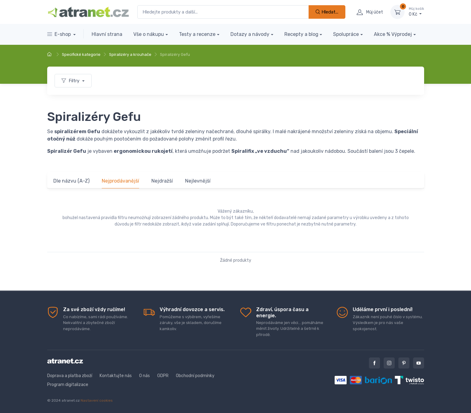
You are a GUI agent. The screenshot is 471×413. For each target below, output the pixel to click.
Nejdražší (162, 181)
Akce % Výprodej (393, 34)
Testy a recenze (197, 34)
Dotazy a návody (249, 34)
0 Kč (416, 11)
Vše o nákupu (148, 34)
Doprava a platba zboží (69, 375)
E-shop (59, 34)
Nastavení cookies (97, 400)
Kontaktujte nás (116, 375)
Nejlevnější (198, 181)
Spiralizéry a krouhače (130, 54)
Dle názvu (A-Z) (71, 181)
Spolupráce (346, 34)
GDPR (163, 375)
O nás (144, 375)
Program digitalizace (67, 384)
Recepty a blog (301, 34)
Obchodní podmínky (195, 375)
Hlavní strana (107, 34)
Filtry (71, 80)
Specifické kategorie (81, 54)
